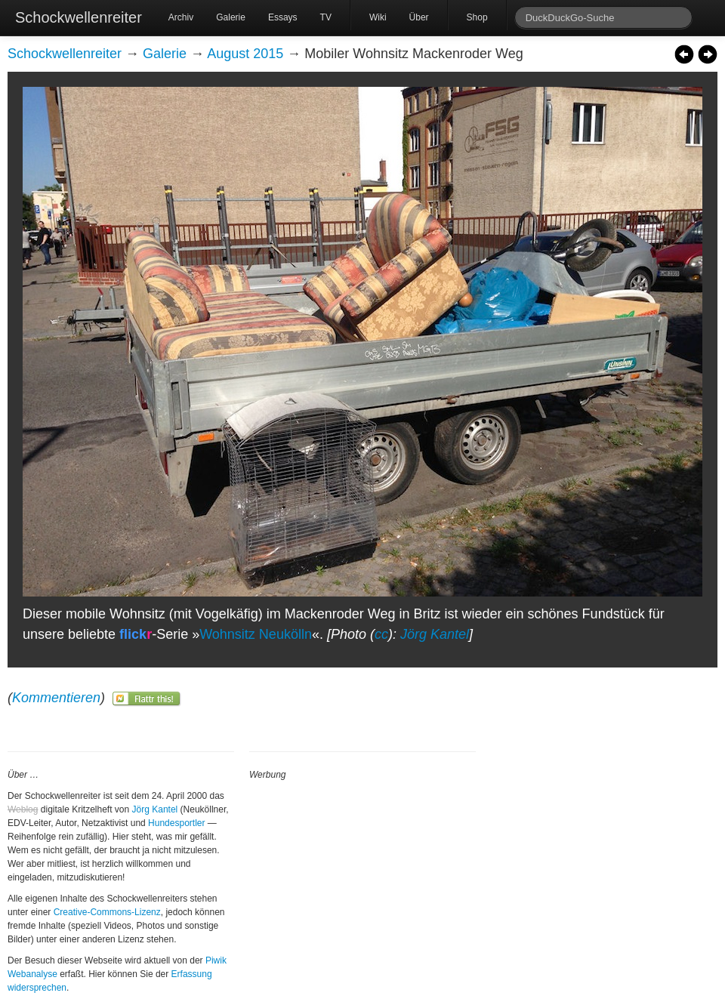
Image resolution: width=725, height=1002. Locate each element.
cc (381, 634)
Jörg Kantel (434, 634)
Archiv (180, 17)
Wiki (378, 17)
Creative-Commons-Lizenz (107, 912)
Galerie (230, 17)
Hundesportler (176, 823)
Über (419, 17)
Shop (477, 17)
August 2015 (245, 53)
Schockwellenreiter (78, 17)
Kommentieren (56, 697)
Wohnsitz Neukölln (255, 634)
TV (326, 17)
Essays (283, 17)
